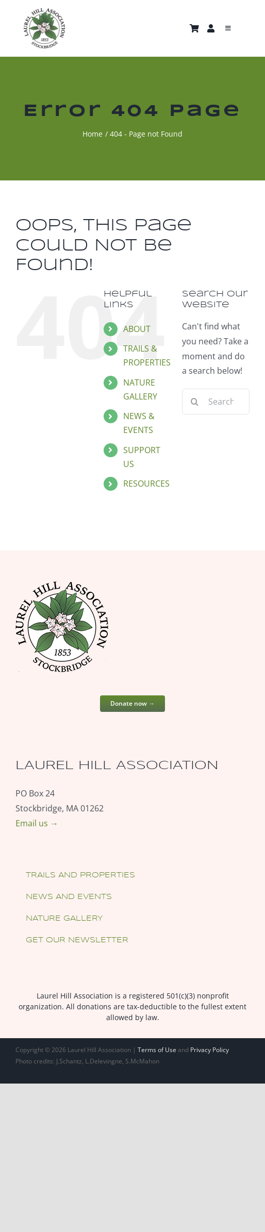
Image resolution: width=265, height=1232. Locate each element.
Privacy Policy (209, 1049)
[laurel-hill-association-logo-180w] (44, 12)
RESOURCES (146, 483)
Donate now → (132, 703)
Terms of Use (157, 1049)
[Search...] (216, 401)
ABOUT (137, 329)
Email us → (36, 823)
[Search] (195, 401)
